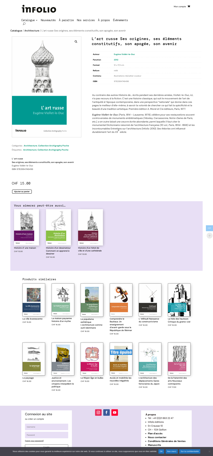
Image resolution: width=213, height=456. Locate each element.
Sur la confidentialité (190, 451)
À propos (104, 20)
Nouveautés (48, 20)
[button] (76, 41)
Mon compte (180, 6)
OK (161, 451)
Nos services (86, 20)
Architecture (31, 30)
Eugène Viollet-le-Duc (124, 54)
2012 (116, 59)
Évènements (120, 20)
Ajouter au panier (22, 191)
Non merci (171, 451)
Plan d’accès (155, 433)
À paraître (66, 20)
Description (97, 87)
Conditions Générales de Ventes (167, 441)
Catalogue (28, 20)
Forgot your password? (34, 441)
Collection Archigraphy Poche (53, 145)
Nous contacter (157, 437)
